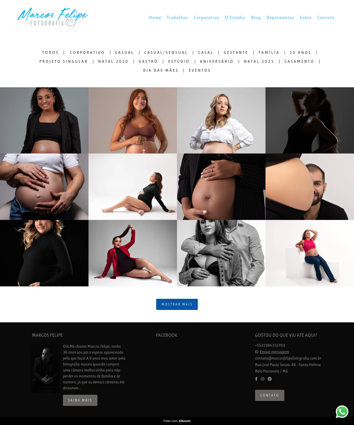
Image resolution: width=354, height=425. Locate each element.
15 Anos (301, 53)
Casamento (300, 61)
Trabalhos (177, 17)
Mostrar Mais (177, 304)
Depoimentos (280, 17)
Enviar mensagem (274, 352)
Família (269, 53)
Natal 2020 (113, 61)
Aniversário (217, 61)
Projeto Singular (63, 61)
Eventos (200, 70)
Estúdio (179, 61)
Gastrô (148, 61)
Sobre (306, 17)
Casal (205, 53)
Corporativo (206, 17)
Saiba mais (80, 400)
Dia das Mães (160, 70)
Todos (50, 53)
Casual (124, 53)
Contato (325, 17)
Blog (256, 17)
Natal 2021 (259, 61)
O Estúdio (235, 17)
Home (155, 17)
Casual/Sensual (166, 53)
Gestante (236, 53)
